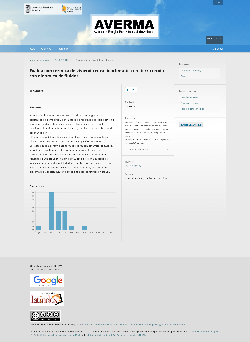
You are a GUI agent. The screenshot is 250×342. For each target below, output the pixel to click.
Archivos (46, 48)
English (185, 76)
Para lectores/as (189, 97)
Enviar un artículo (191, 124)
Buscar (217, 48)
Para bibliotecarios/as (192, 109)
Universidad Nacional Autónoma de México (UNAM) (117, 335)
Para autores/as (189, 103)
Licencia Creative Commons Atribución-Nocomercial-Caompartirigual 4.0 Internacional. (134, 324)
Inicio (32, 60)
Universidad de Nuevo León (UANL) (60, 335)
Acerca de (63, 48)
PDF (132, 89)
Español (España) (191, 70)
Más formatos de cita (138, 149)
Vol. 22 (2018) (61, 60)
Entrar (217, 2)
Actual (31, 48)
